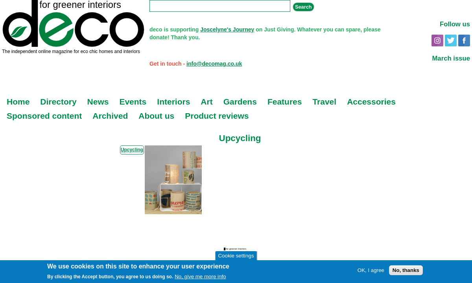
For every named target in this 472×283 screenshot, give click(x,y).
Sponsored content (44, 115)
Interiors (173, 101)
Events (132, 101)
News (98, 101)
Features (284, 101)
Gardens (240, 101)
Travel (324, 101)
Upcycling (132, 150)
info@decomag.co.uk (214, 64)
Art (206, 101)
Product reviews (217, 115)
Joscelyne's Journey (227, 29)
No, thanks (406, 271)
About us (156, 115)
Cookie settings (236, 256)
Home (18, 101)
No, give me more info (200, 277)
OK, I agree (371, 271)
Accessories (371, 101)
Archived (110, 115)
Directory (58, 101)
